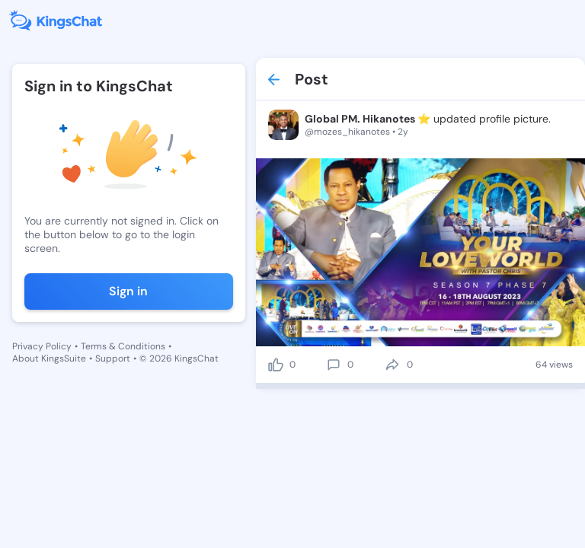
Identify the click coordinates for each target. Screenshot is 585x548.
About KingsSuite (49, 358)
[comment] (333, 364)
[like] (275, 364)
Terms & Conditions (123, 346)
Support (112, 358)
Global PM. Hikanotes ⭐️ (367, 119)
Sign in (128, 291)
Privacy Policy (42, 346)
